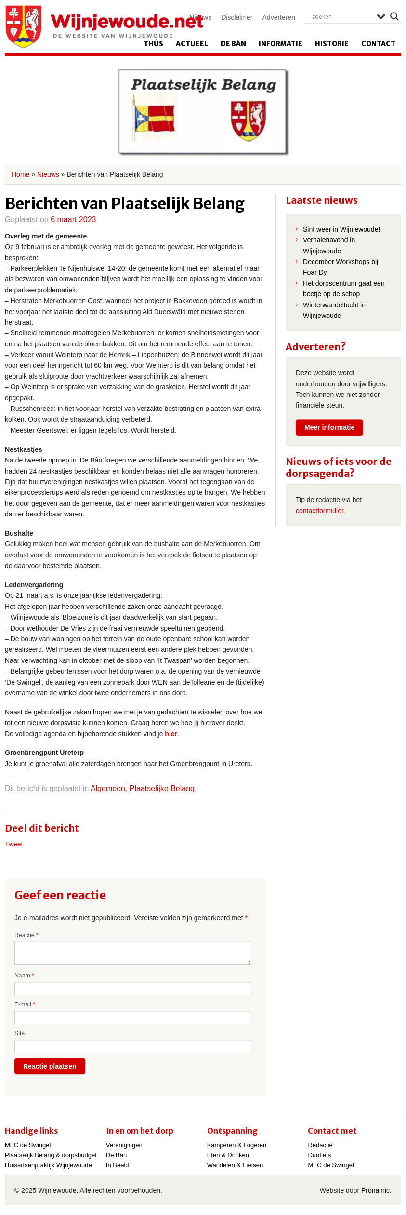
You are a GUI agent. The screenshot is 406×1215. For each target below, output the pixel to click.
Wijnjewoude (104, 27)
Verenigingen (124, 1145)
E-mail (24, 1004)
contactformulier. (320, 511)
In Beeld (117, 1165)
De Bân (233, 44)
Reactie (26, 935)
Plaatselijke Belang (162, 788)
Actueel (192, 44)
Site (19, 1033)
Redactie (320, 1145)
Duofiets (319, 1155)
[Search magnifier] (394, 16)
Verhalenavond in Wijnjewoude (329, 245)
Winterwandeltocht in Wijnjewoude (334, 310)
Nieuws (48, 174)
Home (20, 174)
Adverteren (278, 17)
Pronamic (375, 1190)
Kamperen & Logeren (237, 1145)
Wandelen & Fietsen (235, 1165)
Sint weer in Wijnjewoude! (341, 229)
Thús (153, 44)
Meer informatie (329, 427)
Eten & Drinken (228, 1155)
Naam (24, 975)
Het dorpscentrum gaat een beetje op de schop (344, 288)
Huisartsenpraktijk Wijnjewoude (48, 1165)
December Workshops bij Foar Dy (340, 267)
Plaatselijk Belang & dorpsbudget (51, 1155)
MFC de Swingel (28, 1145)
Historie (332, 44)
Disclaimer (236, 17)
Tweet (14, 844)
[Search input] (342, 16)
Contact (378, 44)
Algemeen (108, 788)
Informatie (280, 44)
